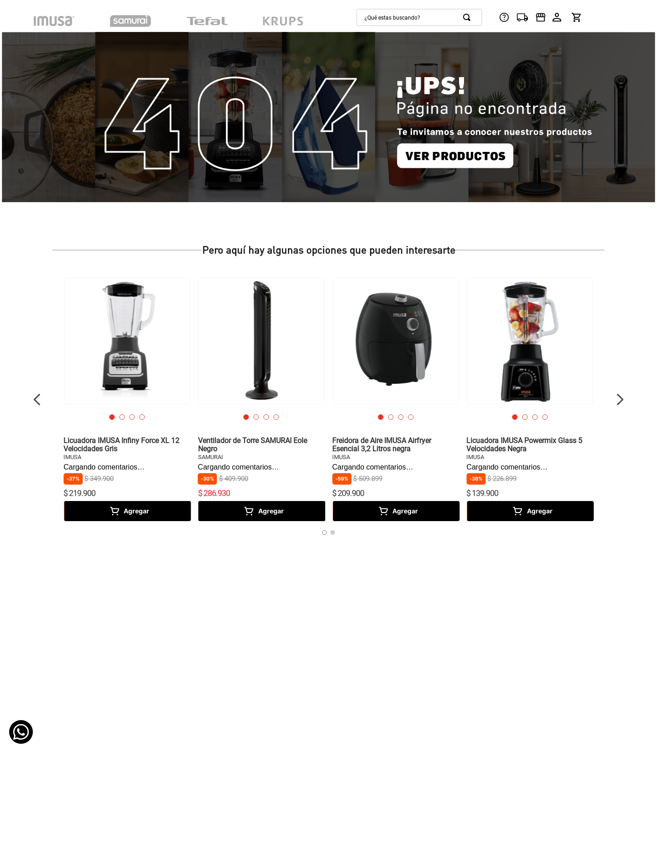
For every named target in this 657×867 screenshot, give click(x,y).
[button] (112, 417)
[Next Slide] (620, 399)
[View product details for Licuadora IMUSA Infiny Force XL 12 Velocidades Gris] (127, 399)
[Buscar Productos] (468, 17)
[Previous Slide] (37, 399)
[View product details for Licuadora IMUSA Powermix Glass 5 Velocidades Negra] (530, 399)
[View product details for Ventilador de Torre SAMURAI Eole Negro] (261, 399)
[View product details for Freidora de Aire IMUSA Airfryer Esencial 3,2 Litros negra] (395, 399)
